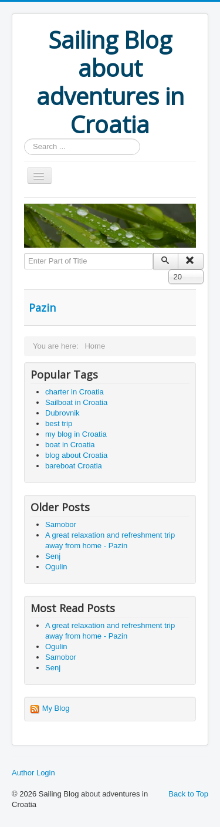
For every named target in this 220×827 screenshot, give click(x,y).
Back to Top (188, 793)
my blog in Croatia (76, 434)
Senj (52, 556)
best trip (58, 423)
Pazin (42, 308)
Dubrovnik (62, 413)
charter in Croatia (74, 391)
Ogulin (56, 566)
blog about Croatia (76, 455)
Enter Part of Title (24, 253)
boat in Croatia (70, 444)
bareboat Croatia (73, 465)
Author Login (33, 772)
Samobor (60, 524)
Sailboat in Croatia (76, 402)
